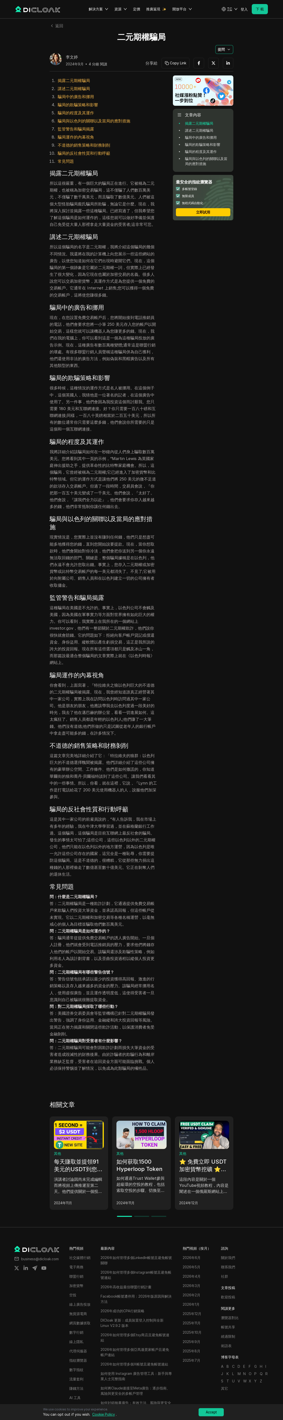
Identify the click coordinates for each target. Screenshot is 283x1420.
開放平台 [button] (182, 9)
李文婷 (72, 57)
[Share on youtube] (43, 1268)
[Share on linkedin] (25, 1268)
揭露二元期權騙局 (74, 80)
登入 (244, 9)
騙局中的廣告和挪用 (76, 96)
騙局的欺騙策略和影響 (78, 104)
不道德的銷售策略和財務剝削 (84, 145)
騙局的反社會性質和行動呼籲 (84, 153)
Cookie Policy (103, 1414)
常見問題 (66, 161)
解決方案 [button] (98, 9)
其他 (57, 1153)
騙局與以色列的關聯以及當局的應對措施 (94, 120)
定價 (136, 9)
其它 (224, 1388)
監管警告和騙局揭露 (76, 128)
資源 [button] (120, 9)
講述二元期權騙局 (74, 88)
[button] (230, 9)
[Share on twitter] (16, 1268)
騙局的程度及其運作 (76, 112)
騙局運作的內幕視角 (76, 137)
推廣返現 (153, 9)
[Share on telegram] (34, 1268)
